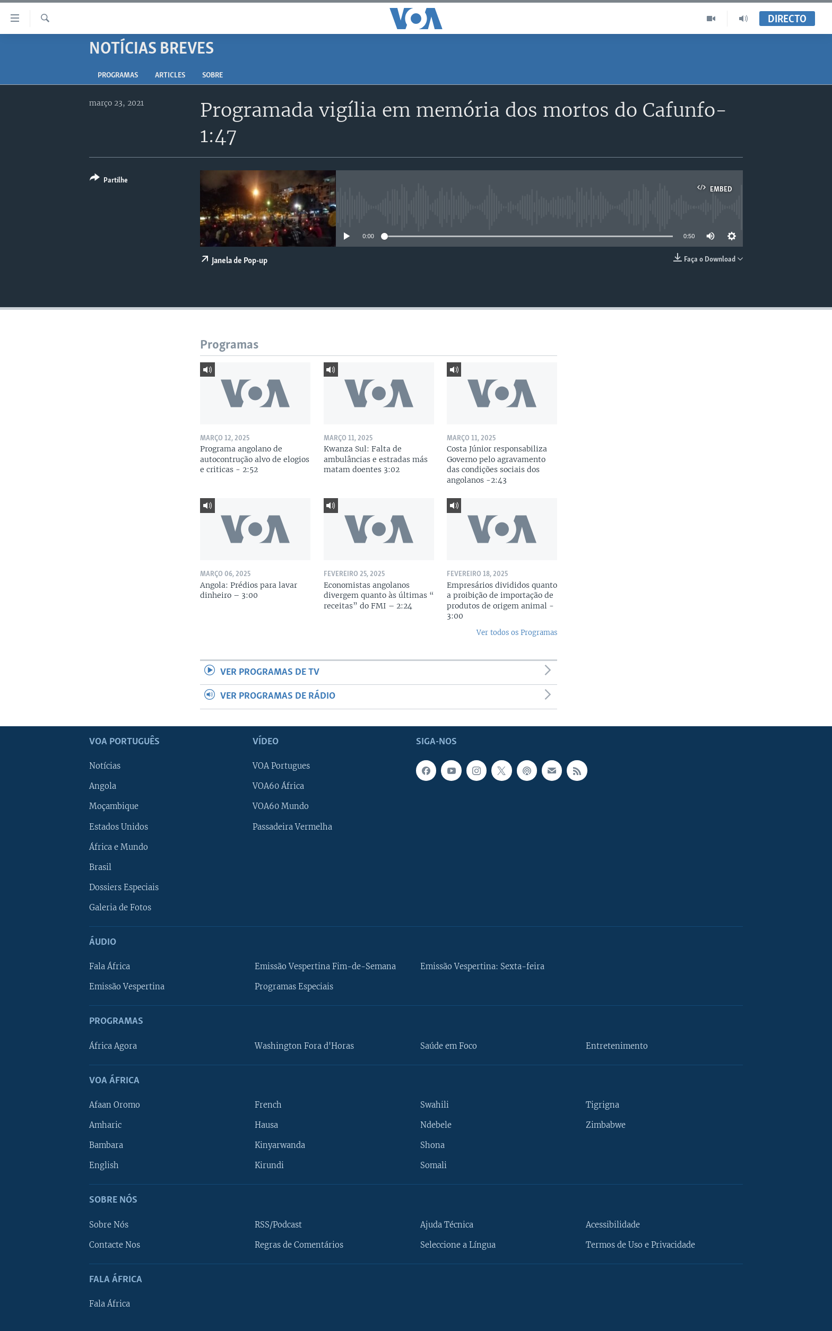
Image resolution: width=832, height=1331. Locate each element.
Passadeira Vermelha (292, 826)
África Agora (113, 1045)
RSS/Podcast (278, 1224)
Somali (433, 1165)
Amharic (105, 1125)
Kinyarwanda (280, 1145)
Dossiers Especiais (124, 887)
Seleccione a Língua (458, 1244)
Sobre (212, 76)
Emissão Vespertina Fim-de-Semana (325, 966)
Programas (118, 76)
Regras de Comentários (299, 1244)
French (268, 1105)
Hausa (266, 1125)
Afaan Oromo (114, 1105)
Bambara (106, 1145)
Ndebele (436, 1125)
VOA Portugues (281, 766)
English (104, 1165)
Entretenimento (617, 1045)
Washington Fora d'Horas (304, 1045)
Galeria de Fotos (120, 907)
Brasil (100, 867)
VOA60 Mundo (281, 806)
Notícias (104, 766)
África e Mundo (118, 846)
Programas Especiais (294, 986)
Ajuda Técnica (446, 1224)
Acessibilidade (613, 1224)
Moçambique (113, 806)
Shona (432, 1145)
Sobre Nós (108, 1224)
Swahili (434, 1105)
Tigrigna (602, 1105)
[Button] (109, 181)
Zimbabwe (606, 1125)
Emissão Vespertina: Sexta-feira (482, 966)
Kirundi (269, 1165)
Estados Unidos (118, 826)
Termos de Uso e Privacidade (640, 1244)
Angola (102, 786)
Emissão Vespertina (126, 986)
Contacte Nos (114, 1244)
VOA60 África (278, 786)
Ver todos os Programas (516, 632)
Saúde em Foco (448, 1045)
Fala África (109, 966)
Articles (170, 76)
